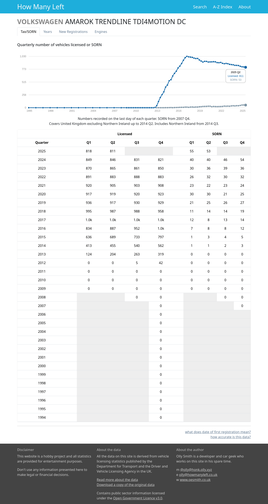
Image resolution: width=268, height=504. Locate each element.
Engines (101, 31)
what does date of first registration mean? (218, 432)
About (244, 7)
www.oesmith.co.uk (195, 479)
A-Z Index (222, 7)
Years (47, 31)
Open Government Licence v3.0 (137, 498)
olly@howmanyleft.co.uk (198, 474)
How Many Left (40, 6)
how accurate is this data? (230, 437)
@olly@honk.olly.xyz (196, 469)
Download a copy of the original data (126, 484)
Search (200, 7)
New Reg (73, 31)
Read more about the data (117, 479)
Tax (28, 31)
